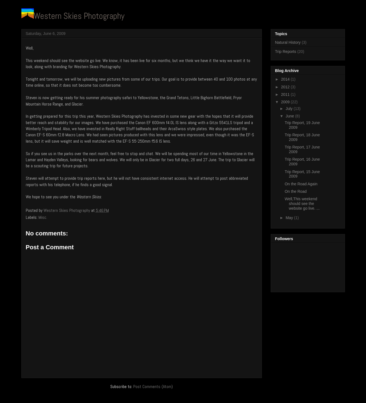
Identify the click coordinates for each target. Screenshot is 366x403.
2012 (286, 87)
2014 (286, 79)
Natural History (288, 42)
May (290, 217)
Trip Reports (285, 51)
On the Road (295, 191)
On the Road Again (301, 184)
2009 (286, 102)
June (290, 116)
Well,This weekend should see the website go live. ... (302, 204)
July (290, 108)
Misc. (43, 217)
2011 (286, 94)
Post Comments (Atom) (153, 386)
